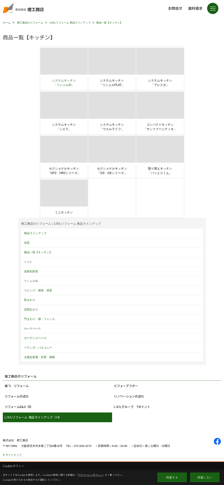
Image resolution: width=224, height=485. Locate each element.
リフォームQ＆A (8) (18, 406)
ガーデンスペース (35, 338)
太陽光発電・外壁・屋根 (39, 357)
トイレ (28, 261)
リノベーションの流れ (129, 396)
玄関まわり (31, 309)
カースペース (32, 328)
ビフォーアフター (126, 385)
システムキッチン (64, 80)
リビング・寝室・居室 (38, 290)
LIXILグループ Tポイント (132, 406)
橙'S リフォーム (17, 385)
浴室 (27, 242)
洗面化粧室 (31, 271)
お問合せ (175, 8)
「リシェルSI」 (64, 85)
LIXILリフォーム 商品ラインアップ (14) (32, 417)
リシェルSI (31, 280)
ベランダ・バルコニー (38, 347)
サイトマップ (13, 454)
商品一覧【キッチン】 (38, 252)
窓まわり (29, 299)
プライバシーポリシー (90, 475)
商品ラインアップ (35, 233)
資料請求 (195, 8)
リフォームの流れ (17, 396)
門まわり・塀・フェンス (39, 319)
